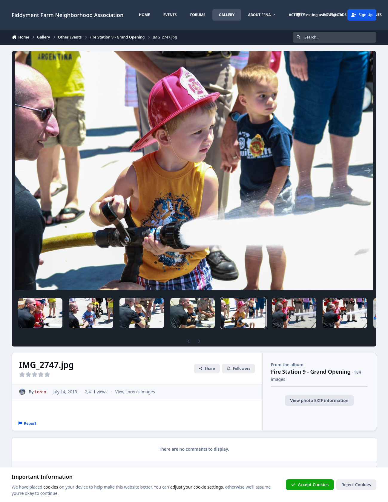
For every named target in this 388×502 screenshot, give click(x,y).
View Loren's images (135, 392)
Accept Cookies (310, 484)
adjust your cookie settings (196, 487)
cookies (50, 487)
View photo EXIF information (319, 400)
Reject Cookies (356, 484)
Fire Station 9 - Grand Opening (311, 371)
